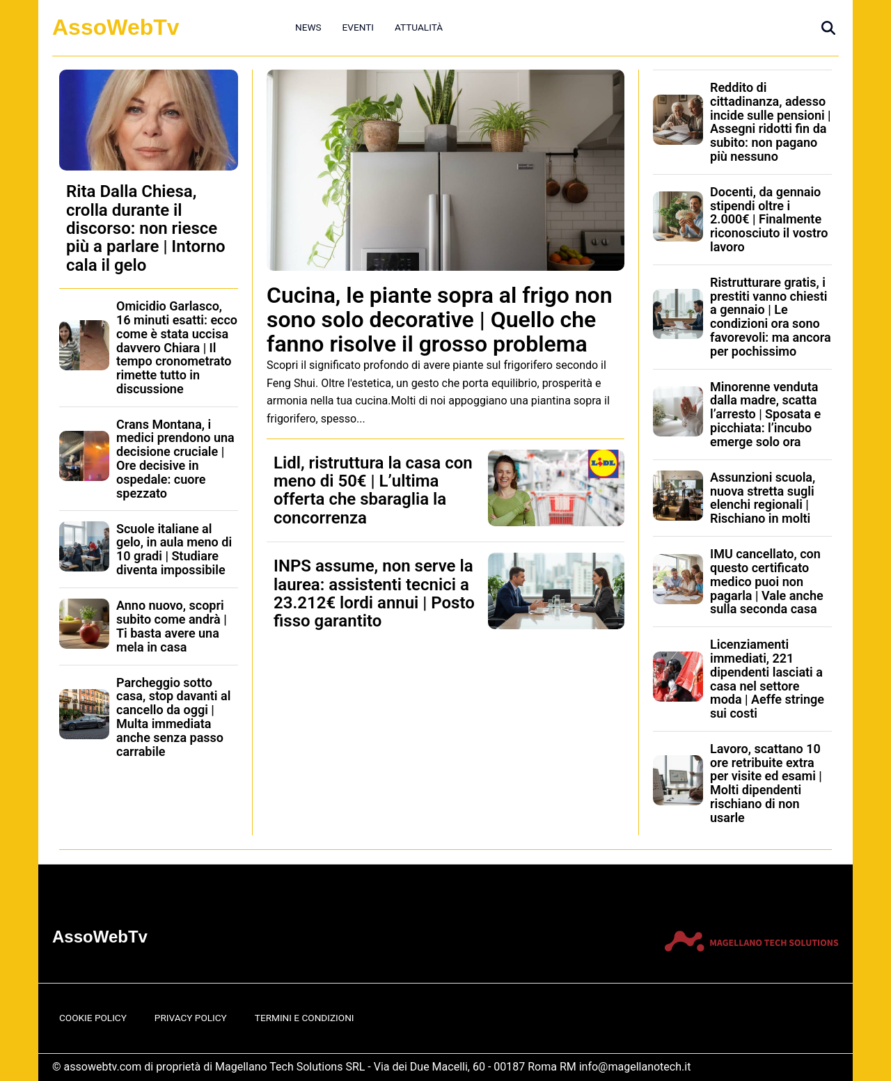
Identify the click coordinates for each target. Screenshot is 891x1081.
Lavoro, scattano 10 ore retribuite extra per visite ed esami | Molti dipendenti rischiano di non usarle (766, 783)
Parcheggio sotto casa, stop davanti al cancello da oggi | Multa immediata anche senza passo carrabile (173, 717)
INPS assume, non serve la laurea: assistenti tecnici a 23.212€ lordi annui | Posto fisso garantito (374, 593)
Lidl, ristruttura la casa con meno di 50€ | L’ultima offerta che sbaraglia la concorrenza (373, 490)
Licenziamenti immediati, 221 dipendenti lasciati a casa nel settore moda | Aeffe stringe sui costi (767, 678)
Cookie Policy (93, 1017)
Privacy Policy (191, 1017)
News (308, 27)
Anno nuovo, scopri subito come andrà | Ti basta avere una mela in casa (171, 626)
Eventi (358, 27)
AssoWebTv (116, 27)
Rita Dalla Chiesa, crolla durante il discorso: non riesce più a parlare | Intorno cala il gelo (146, 228)
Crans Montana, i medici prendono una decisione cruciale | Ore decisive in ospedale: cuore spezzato (175, 458)
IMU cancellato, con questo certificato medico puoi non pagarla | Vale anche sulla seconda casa (766, 581)
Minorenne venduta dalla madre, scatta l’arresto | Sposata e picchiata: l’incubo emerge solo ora (765, 414)
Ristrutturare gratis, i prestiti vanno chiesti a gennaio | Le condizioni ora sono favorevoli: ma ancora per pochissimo (770, 316)
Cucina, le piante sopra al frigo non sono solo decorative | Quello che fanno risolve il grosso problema (440, 319)
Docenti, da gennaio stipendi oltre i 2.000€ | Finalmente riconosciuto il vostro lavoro (769, 219)
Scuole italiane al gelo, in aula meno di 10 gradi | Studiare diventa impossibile (174, 549)
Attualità (419, 27)
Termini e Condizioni (304, 1017)
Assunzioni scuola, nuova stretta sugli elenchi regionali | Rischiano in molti (762, 498)
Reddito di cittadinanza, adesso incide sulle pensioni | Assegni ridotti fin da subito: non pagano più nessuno (770, 122)
